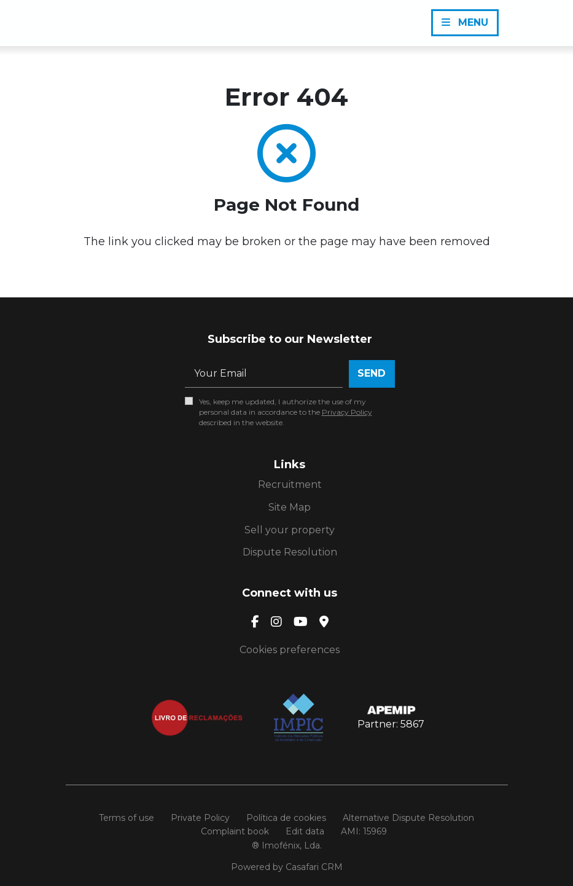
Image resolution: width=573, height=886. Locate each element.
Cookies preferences (290, 650)
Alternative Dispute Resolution (408, 817)
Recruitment (290, 484)
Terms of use (126, 817)
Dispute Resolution (290, 552)
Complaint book (235, 831)
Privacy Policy (347, 412)
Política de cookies (286, 817)
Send (371, 373)
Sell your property (289, 530)
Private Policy (200, 817)
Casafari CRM (314, 866)
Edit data (305, 831)
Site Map (289, 507)
